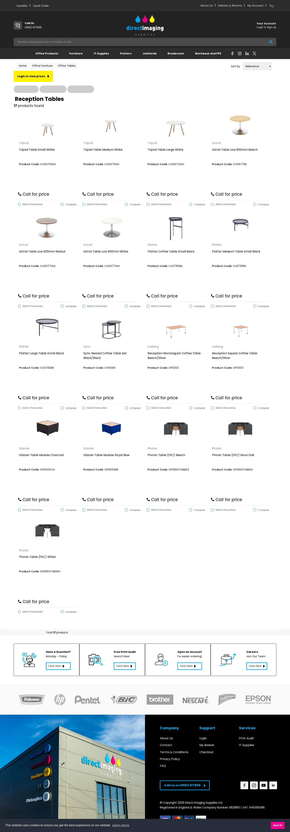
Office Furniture (42, 66)
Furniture (76, 53)
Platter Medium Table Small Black (236, 251)
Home (23, 66)
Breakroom (176, 53)
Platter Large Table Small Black (41, 353)
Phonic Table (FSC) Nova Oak (233, 455)
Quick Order (41, 6)
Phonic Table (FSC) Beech (166, 455)
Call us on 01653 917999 (184, 783)
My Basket (206, 743)
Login (203, 736)
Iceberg (153, 346)
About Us (206, 5)
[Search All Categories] (145, 42)
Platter (152, 245)
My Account (255, 5)
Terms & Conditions (174, 750)
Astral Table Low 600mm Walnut (42, 251)
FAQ (163, 763)
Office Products (47, 53)
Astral (216, 143)
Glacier (24, 448)
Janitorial (149, 53)
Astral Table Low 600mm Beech (235, 150)
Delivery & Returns (230, 5)
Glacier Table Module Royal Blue (106, 455)
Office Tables (66, 66)
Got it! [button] (277, 825)
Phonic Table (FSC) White (37, 557)
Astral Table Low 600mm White (105, 251)
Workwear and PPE (208, 53)
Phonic (152, 448)
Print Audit (246, 736)
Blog (271, 6)
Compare (68, 204)
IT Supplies (101, 53)
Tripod (24, 143)
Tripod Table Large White (165, 150)
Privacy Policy (170, 757)
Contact (166, 743)
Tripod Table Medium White (103, 150)
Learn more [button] (120, 825)
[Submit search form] (271, 42)
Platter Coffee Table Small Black (171, 251)
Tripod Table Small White (37, 150)
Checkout (206, 750)
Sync (87, 346)
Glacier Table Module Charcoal (41, 455)
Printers (125, 53)
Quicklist (22, 6)
